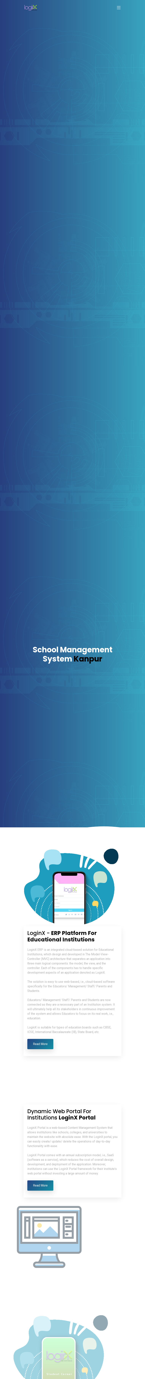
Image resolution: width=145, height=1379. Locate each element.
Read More (40, 1044)
